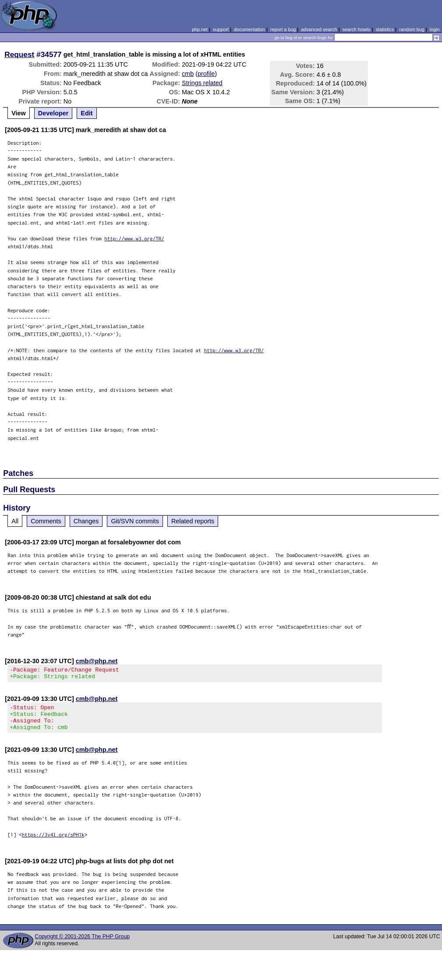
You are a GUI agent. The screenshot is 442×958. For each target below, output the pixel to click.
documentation (249, 29)
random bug (411, 29)
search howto (356, 29)
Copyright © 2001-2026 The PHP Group (82, 944)
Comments (46, 521)
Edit (86, 113)
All (14, 521)
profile (206, 73)
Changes (86, 521)
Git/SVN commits (135, 521)
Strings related (202, 82)
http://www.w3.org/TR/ (134, 238)
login (435, 29)
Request (19, 54)
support (221, 29)
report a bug (283, 29)
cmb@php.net (97, 661)
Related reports (192, 521)
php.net (200, 29)
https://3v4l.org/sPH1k (53, 842)
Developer (53, 113)
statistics (385, 29)
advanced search (319, 29)
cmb (188, 73)
